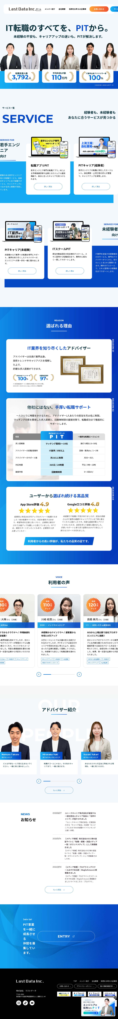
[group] (59, 747)
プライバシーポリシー (85, 986)
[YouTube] (32, 1002)
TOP (75, 981)
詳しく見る (48, 186)
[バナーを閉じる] (115, 997)
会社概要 (62, 9)
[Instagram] (18, 1002)
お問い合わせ (99, 9)
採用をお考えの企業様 (77, 9)
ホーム (38, 9)
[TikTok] (25, 1002)
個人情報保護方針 (107, 986)
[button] (39, 674)
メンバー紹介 (50, 9)
